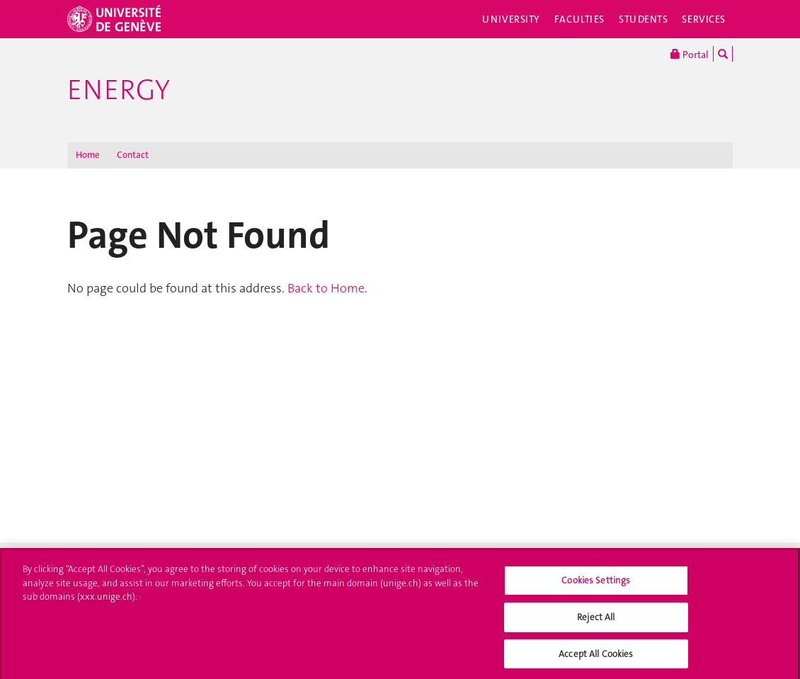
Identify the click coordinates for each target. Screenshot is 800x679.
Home (88, 155)
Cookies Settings (595, 584)
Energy (118, 90)
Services (704, 19)
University (511, 19)
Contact (133, 155)
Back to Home (326, 288)
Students (643, 19)
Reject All (596, 621)
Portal (689, 54)
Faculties (579, 19)
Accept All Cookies (596, 657)
